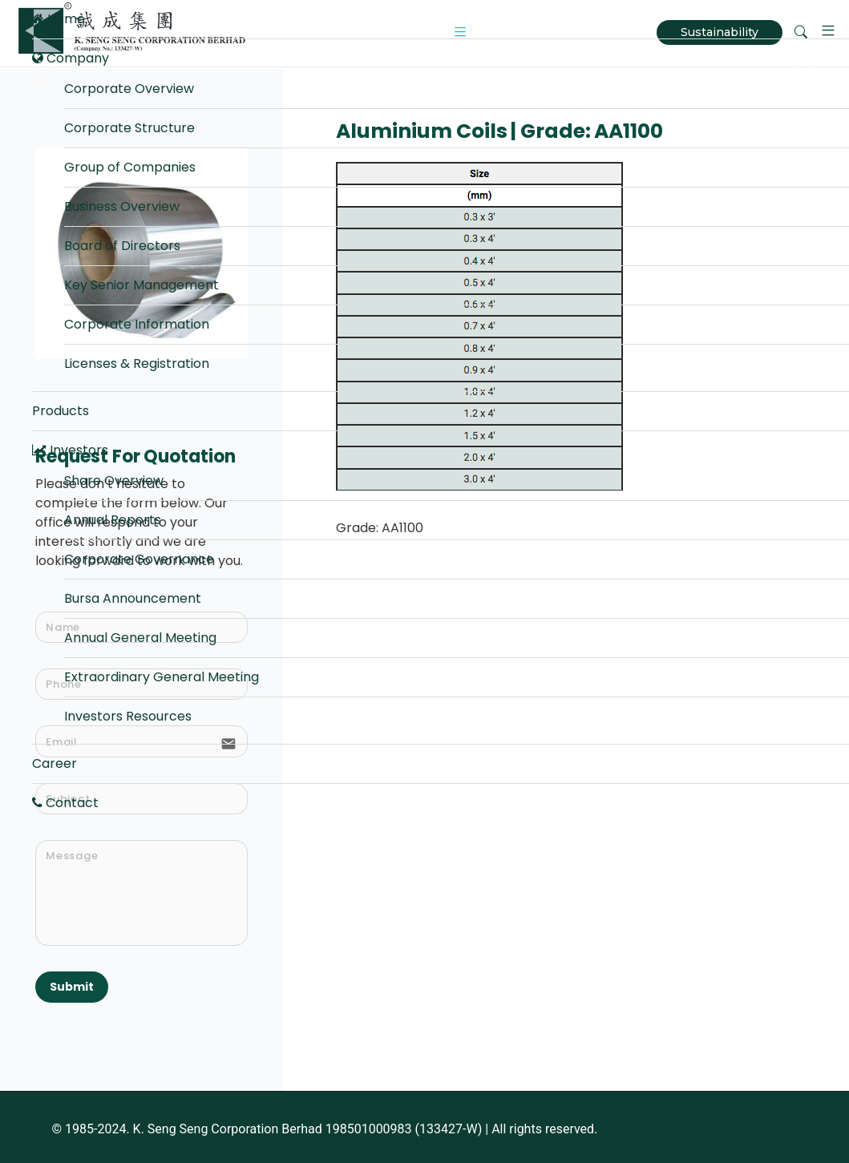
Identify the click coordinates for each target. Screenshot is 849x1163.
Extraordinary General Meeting (161, 677)
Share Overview (114, 480)
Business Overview (122, 206)
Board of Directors (122, 245)
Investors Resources (128, 716)
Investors (70, 450)
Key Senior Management (141, 285)
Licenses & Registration (136, 363)
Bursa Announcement (132, 598)
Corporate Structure (129, 128)
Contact (65, 803)
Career (54, 763)
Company (70, 58)
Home (58, 19)
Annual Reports (112, 520)
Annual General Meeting (140, 637)
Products (60, 411)
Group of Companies (130, 167)
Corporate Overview (129, 88)
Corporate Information (136, 324)
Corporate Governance (139, 559)
